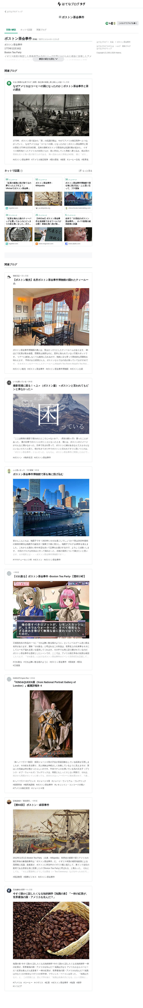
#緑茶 (62, 159)
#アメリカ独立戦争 (39, 159)
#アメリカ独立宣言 (21, 788)
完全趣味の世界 (19, 890)
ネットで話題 (26, 30)
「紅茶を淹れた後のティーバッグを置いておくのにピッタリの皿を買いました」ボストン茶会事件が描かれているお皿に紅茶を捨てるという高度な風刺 (18, 221)
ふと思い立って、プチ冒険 (23, 470)
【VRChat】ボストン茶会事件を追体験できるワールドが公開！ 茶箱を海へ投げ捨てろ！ (48, 221)
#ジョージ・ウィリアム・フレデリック (69, 781)
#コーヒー (28, 982)
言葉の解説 (11, 30)
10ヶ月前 (24, 276)
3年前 (30, 382)
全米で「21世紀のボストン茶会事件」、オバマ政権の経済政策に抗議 (78, 221)
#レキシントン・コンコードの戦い (69, 785)
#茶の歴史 (54, 159)
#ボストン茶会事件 (21, 159)
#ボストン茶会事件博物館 (57, 369)
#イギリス (38, 982)
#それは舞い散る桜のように (36, 662)
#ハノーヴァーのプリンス (24, 781)
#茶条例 (71, 662)
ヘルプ (118, 46)
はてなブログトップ (104, 49)
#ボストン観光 (19, 369)
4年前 (37, 470)
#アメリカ (17, 982)
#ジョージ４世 (37, 788)
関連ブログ (41, 30)
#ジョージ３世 (43, 781)
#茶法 (79, 662)
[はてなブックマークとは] (21, 170)
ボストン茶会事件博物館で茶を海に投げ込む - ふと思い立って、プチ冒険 (78, 185)
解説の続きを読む (48, 59)
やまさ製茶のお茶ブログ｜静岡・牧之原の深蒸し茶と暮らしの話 (37, 82)
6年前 (17, 572)
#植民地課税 (29, 785)
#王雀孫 (16, 665)
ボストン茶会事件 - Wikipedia (44, 184)
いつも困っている (19, 382)
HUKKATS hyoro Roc (21, 678)
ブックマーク (11, 179)
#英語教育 (17, 877)
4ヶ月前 (29, 890)
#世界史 (85, 159)
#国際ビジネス (30, 877)
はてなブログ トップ (13, 12)
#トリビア (17, 986)
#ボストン (17, 457)
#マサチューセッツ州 (22, 560)
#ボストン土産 (76, 369)
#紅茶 (47, 982)
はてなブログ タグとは (105, 46)
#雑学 (79, 982)
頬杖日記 (16, 276)
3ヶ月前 (66, 82)
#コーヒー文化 (73, 159)
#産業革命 (17, 785)
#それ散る (17, 662)
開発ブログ (126, 46)
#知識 (72, 982)
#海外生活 (28, 457)
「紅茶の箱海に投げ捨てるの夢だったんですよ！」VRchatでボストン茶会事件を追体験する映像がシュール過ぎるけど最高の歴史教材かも (18, 186)
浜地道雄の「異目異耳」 (22, 801)
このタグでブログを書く (128, 23)
